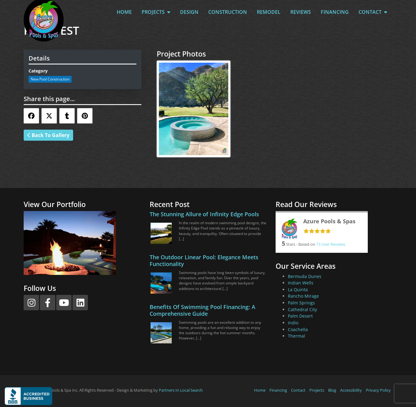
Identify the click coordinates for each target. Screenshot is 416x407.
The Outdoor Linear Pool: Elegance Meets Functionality (204, 260)
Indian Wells (300, 283)
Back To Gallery (48, 135)
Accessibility (351, 390)
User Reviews (330, 244)
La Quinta (298, 289)
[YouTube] (64, 302)
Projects (156, 12)
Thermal (296, 336)
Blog (332, 390)
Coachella (298, 329)
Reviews (300, 12)
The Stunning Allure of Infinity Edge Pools (204, 214)
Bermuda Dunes (304, 276)
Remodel (269, 12)
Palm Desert (300, 316)
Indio (293, 323)
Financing (335, 12)
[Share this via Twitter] (49, 115)
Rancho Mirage (303, 296)
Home (124, 12)
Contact (373, 12)
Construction (227, 12)
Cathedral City (302, 309)
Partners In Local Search (181, 390)
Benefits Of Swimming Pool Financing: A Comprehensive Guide (202, 310)
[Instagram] (31, 302)
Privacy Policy (378, 390)
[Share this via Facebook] (31, 115)
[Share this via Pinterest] (84, 115)
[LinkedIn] (80, 302)
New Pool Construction (50, 79)
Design (189, 12)
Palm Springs (301, 303)
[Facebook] (47, 302)
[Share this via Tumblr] (67, 115)
